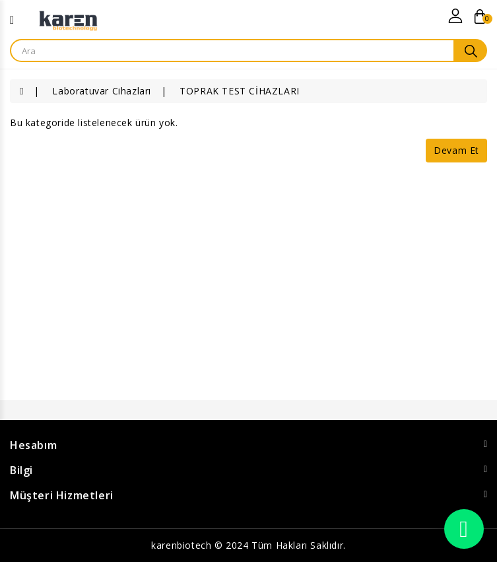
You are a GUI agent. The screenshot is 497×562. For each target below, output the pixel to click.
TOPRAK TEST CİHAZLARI (240, 91)
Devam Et (456, 150)
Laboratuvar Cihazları (101, 91)
